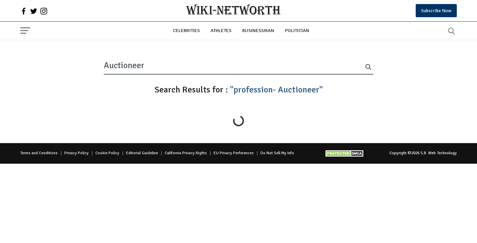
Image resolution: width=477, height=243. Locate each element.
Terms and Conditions (39, 153)
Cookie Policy (107, 153)
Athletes (221, 30)
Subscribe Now (436, 11)
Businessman (258, 30)
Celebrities (186, 30)
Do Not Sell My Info (277, 153)
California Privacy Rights (186, 153)
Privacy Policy (76, 153)
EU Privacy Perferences (234, 153)
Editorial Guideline (142, 153)
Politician (297, 30)
